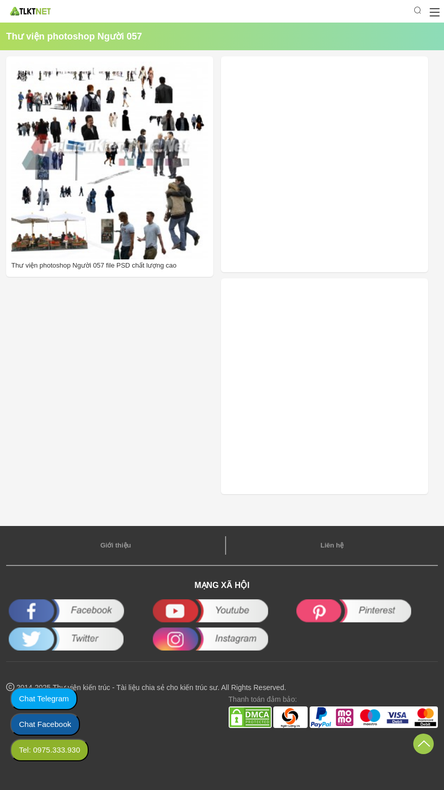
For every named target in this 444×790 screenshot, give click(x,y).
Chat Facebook (45, 724)
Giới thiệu (115, 545)
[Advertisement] (294, 164)
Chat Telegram (44, 698)
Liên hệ (332, 545)
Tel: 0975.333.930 (49, 749)
